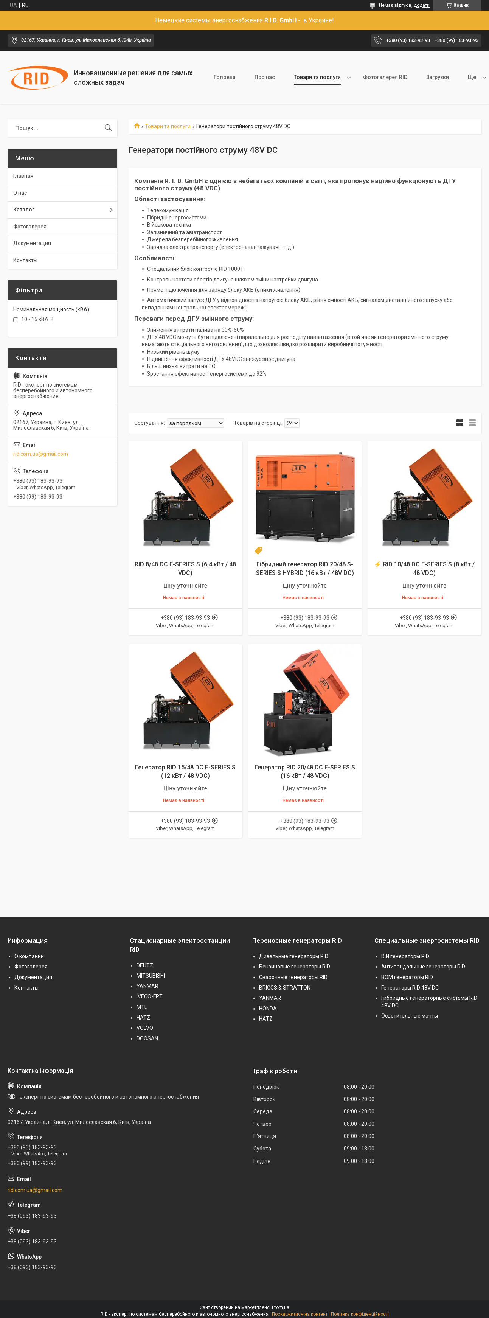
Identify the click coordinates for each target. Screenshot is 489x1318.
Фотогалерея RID (385, 77)
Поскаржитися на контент (300, 1314)
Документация (32, 243)
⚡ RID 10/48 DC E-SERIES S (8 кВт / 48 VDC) (424, 568)
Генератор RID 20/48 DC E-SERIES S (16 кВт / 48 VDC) (305, 771)
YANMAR (147, 986)
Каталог (23, 210)
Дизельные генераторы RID (293, 956)
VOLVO (145, 1028)
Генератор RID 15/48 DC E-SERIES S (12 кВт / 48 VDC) (185, 771)
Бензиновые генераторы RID (294, 967)
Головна (225, 77)
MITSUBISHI (151, 976)
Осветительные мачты (409, 1016)
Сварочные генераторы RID (293, 977)
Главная (23, 176)
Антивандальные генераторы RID (423, 967)
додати (422, 5)
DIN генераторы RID (405, 956)
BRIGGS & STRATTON (284, 988)
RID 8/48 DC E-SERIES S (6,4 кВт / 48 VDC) (185, 568)
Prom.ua (280, 1307)
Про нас (265, 77)
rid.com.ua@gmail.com (40, 454)
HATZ (143, 1018)
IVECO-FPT (150, 996)
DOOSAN (147, 1038)
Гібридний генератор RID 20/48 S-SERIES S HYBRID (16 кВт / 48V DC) (305, 568)
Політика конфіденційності (360, 1314)
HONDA (268, 1009)
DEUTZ (145, 965)
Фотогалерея (30, 227)
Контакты (25, 260)
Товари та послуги (317, 77)
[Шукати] (108, 128)
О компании (29, 956)
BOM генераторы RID (407, 977)
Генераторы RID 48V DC (410, 988)
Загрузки (437, 77)
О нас (20, 193)
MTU (142, 1007)
